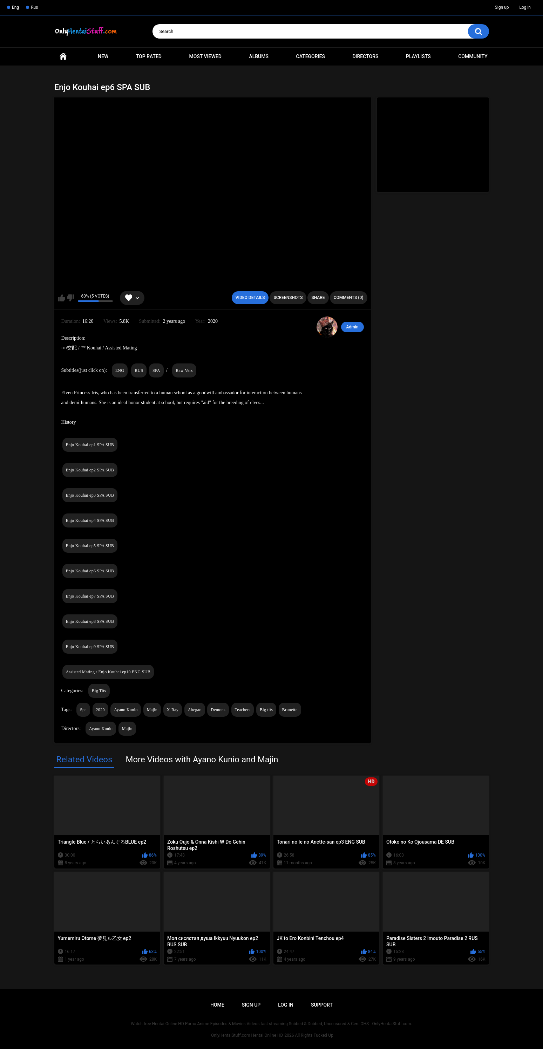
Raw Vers (184, 370)
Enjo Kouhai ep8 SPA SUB (90, 621)
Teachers (243, 709)
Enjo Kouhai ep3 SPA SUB (90, 495)
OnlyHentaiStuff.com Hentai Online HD (247, 1035)
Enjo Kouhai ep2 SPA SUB (90, 470)
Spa (83, 709)
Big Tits (99, 690)
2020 (100, 709)
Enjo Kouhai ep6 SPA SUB (90, 570)
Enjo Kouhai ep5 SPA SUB (90, 545)
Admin (352, 327)
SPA (156, 370)
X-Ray (173, 709)
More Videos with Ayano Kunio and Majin (201, 759)
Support (322, 1005)
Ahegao (195, 709)
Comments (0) (349, 297)
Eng (15, 7)
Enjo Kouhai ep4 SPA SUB (90, 520)
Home (63, 57)
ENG (119, 370)
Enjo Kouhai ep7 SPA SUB (90, 596)
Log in (525, 7)
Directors (365, 56)
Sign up (502, 7)
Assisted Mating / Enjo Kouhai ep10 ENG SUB (108, 671)
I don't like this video (70, 297)
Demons (218, 709)
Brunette (290, 709)
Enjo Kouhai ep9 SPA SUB (90, 646)
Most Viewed (205, 56)
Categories (310, 56)
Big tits (266, 709)
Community (472, 56)
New (103, 56)
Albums (259, 56)
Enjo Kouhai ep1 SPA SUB (90, 444)
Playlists (418, 56)
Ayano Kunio (125, 709)
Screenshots (288, 297)
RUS (139, 370)
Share (318, 297)
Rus (34, 7)
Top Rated (149, 56)
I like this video (61, 297)
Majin (152, 709)
